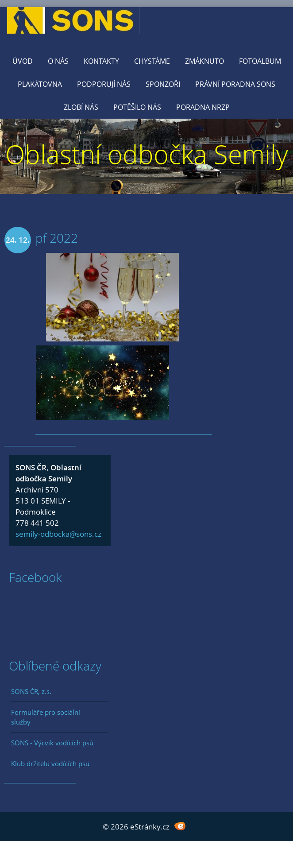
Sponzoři (163, 84)
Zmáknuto (204, 61)
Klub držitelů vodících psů (50, 763)
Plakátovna (40, 84)
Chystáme (152, 61)
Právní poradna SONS (235, 84)
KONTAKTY (101, 61)
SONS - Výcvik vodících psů (52, 742)
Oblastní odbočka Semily (146, 153)
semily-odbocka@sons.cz (58, 534)
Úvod (22, 61)
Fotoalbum (260, 61)
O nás (58, 61)
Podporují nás (104, 84)
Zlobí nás (81, 107)
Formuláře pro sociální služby (45, 717)
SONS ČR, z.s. (31, 691)
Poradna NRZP (203, 107)
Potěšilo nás (137, 107)
